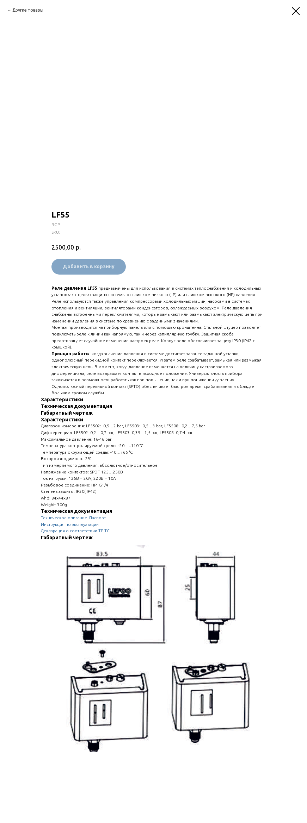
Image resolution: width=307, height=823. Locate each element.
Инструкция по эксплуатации (70, 524)
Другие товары (27, 10)
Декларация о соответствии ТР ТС (75, 530)
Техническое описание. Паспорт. (74, 517)
